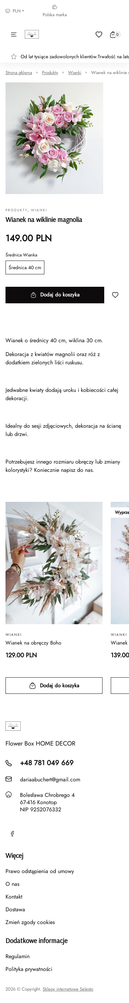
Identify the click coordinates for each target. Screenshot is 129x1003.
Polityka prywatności (29, 969)
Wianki (74, 72)
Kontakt (14, 897)
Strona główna (19, 72)
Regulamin (18, 956)
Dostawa (15, 909)
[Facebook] (12, 834)
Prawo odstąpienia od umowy (40, 871)
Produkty (50, 72)
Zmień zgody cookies (30, 922)
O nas (12, 884)
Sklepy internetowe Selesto (68, 989)
